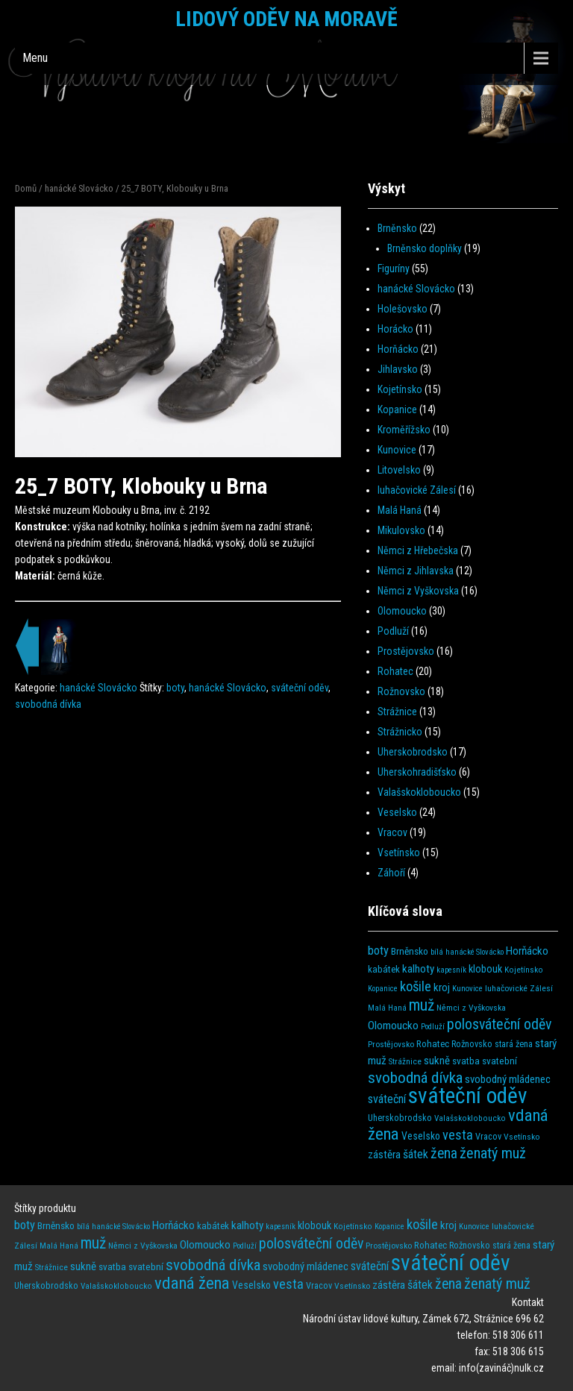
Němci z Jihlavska (416, 571)
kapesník (451, 970)
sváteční (387, 1099)
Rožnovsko (401, 691)
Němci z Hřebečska (418, 550)
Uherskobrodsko (413, 752)
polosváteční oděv (499, 1024)
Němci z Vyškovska (418, 591)
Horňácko (398, 349)
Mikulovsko (401, 530)
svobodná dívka (48, 704)
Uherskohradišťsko (417, 772)
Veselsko (397, 812)
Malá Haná (400, 510)
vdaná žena (192, 1283)
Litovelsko (399, 470)
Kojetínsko (400, 389)
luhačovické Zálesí (417, 490)
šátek (415, 1154)
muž (421, 1005)
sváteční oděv (299, 688)
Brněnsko (397, 228)
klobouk (485, 969)
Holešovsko (403, 309)
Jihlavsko (398, 369)
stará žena (514, 1044)
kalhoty (418, 969)
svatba (466, 1061)
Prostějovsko (406, 651)
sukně (437, 1060)
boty (175, 688)
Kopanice (397, 409)
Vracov (392, 832)
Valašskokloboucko (419, 792)
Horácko (395, 329)
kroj (441, 987)
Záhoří (391, 873)
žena (443, 1153)
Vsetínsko (399, 852)
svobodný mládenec (508, 1079)
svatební (499, 1061)
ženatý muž (493, 1153)
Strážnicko (400, 732)
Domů (26, 188)
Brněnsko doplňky (424, 248)
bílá (436, 952)
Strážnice (397, 712)
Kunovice (397, 450)
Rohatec (395, 671)
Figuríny (394, 268)
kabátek (384, 969)
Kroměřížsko (404, 430)
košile (415, 987)
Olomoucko (402, 611)
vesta (457, 1135)
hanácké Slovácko (79, 188)
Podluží (393, 631)
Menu (35, 58)
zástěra (384, 1154)
